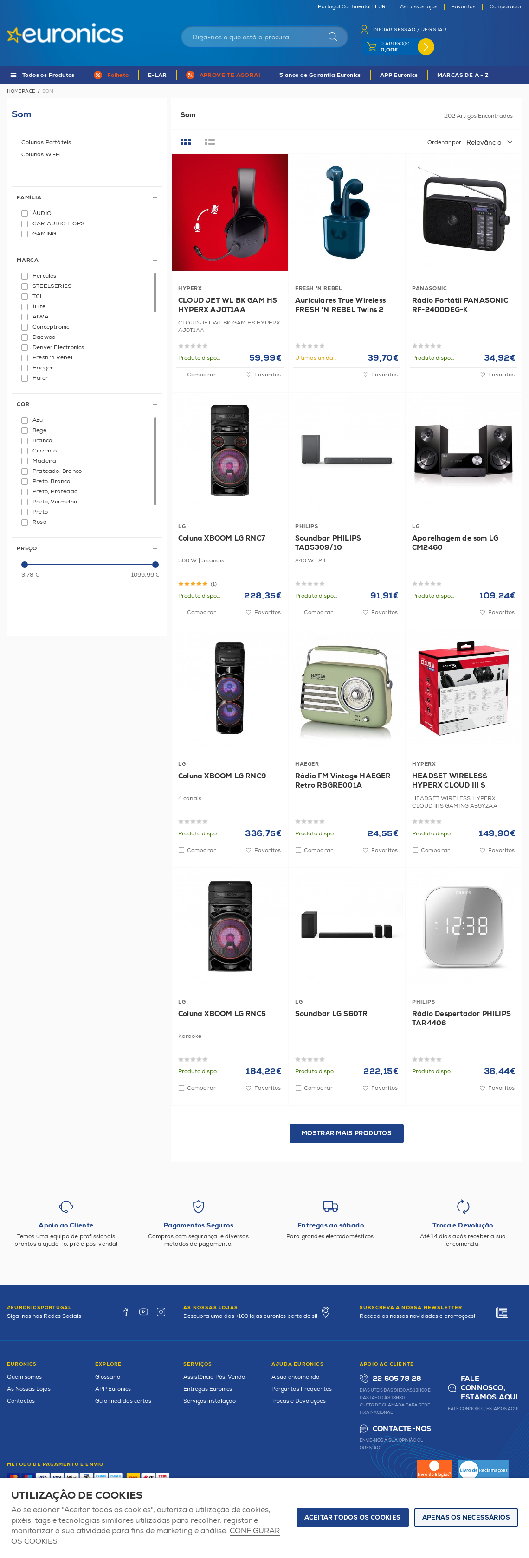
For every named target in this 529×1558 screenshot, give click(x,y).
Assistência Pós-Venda (214, 1377)
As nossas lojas (418, 7)
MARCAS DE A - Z (463, 75)
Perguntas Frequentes (301, 1389)
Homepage (21, 91)
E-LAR (157, 75)
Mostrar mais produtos (347, 1133)
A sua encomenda (295, 1377)
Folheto (118, 75)
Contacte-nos (402, 1428)
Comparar (201, 374)
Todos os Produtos (48, 75)
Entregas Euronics (207, 1389)
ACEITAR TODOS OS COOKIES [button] (352, 1517)
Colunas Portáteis (46, 142)
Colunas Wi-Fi (41, 154)
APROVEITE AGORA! (230, 75)
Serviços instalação (209, 1401)
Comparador (506, 7)
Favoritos (463, 7)
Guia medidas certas (123, 1401)
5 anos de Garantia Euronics (320, 75)
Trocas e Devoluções (298, 1401)
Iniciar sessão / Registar (409, 29)
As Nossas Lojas (29, 1389)
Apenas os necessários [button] (466, 1517)
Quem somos (24, 1377)
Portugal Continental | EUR (352, 7)
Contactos (21, 1401)
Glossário (107, 1377)
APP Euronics (399, 75)
